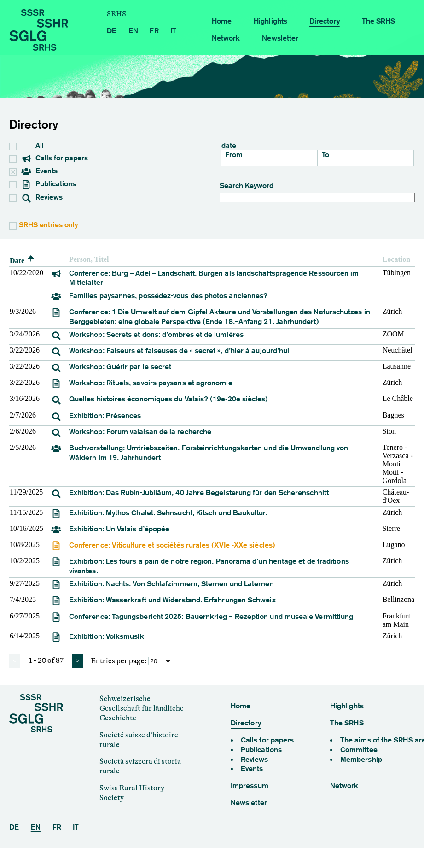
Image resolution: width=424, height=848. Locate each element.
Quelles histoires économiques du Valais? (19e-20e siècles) (168, 399)
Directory (324, 21)
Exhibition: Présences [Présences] (105, 415)
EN (133, 30)
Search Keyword (317, 192)
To (325, 154)
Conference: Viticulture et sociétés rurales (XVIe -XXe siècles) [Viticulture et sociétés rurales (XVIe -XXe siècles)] (172, 545)
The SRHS (378, 21)
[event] (56, 276)
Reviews (42, 198)
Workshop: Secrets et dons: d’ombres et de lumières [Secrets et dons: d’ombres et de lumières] (156, 334)
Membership (361, 759)
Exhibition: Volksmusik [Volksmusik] (106, 636)
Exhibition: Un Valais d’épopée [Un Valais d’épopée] (119, 528)
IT (173, 30)
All (33, 145)
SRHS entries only (48, 224)
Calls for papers (54, 158)
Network (226, 38)
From (234, 154)
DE (111, 30)
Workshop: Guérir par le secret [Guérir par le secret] (120, 366)
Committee (359, 749)
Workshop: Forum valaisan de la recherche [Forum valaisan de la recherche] (140, 431)
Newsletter (280, 38)
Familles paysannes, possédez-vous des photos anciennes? (168, 295)
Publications (48, 184)
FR (154, 30)
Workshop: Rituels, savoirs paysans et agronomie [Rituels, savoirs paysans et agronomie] (150, 382)
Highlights (270, 21)
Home (222, 21)
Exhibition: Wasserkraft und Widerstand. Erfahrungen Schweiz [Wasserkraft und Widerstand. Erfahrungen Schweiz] (172, 599)
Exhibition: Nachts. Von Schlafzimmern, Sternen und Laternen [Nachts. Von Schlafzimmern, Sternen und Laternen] (171, 583)
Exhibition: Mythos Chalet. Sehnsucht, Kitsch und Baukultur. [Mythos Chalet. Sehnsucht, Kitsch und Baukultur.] (168, 512)
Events (34, 171)
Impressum (249, 785)
